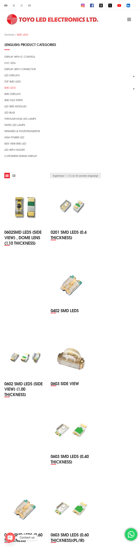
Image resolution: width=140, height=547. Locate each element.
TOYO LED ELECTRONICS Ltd (41, 535)
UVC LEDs (9, 63)
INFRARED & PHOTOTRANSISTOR (22, 131)
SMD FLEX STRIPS (13, 100)
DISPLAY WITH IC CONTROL (19, 56)
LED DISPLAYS (12, 75)
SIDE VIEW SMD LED (15, 143)
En (5, 5)
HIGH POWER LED (14, 137)
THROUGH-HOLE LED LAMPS (20, 118)
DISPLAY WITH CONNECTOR (20, 69)
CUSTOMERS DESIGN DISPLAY (20, 156)
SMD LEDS (9, 87)
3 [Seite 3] (73, 520)
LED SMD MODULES (15, 106)
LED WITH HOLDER (14, 149)
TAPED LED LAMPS (14, 125)
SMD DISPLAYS (12, 94)
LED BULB (9, 112)
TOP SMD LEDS (12, 81)
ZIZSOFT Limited (16, 540)
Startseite (9, 34)
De (29, 5)
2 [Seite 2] (66, 520)
